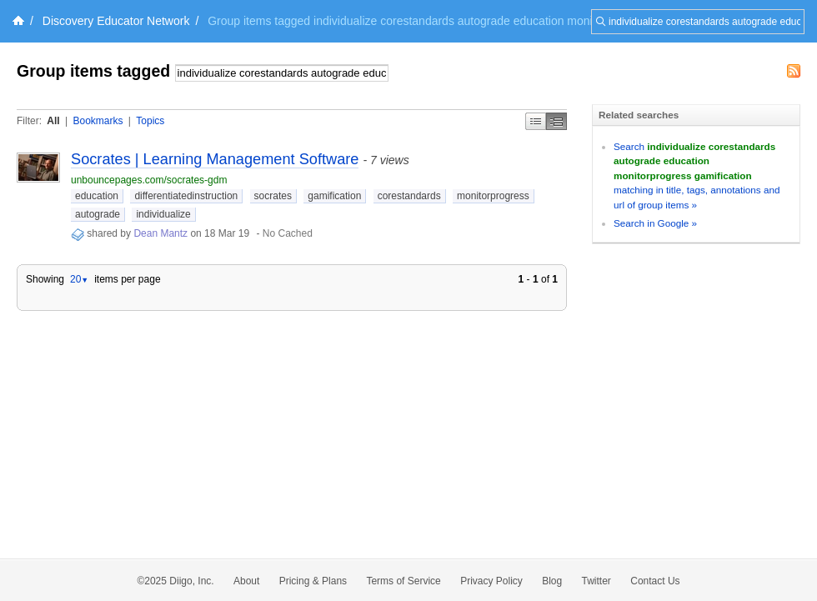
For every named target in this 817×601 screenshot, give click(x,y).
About (246, 581)
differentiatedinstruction (186, 196)
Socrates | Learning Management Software (214, 159)
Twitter (596, 581)
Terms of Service (403, 581)
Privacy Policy (491, 581)
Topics (150, 121)
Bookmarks (98, 121)
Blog (552, 581)
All (53, 121)
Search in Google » (655, 223)
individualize (163, 214)
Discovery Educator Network (116, 21)
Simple (535, 121)
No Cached (288, 233)
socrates (273, 196)
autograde (97, 214)
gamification (334, 196)
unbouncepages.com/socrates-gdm (149, 180)
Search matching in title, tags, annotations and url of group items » (696, 175)
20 (79, 279)
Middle (556, 121)
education (96, 196)
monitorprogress (493, 196)
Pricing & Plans (313, 581)
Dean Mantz (160, 233)
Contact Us (654, 581)
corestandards (409, 196)
